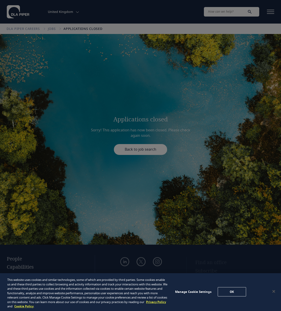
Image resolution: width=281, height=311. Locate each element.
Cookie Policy (24, 306)
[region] (140, 292)
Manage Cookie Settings (193, 291)
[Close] (274, 291)
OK (232, 291)
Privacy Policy (156, 302)
